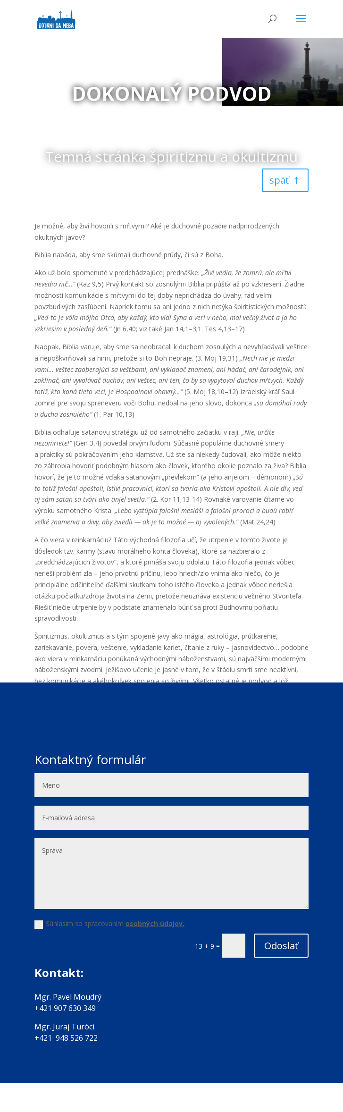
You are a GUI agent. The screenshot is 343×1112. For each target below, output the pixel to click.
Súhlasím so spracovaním (109, 923)
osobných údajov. (154, 923)
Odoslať (281, 945)
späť (279, 180)
